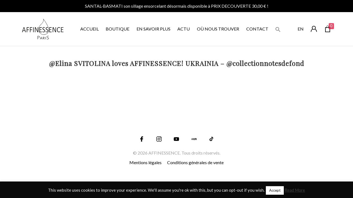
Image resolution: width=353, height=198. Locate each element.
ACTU (183, 28)
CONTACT (257, 28)
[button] (278, 28)
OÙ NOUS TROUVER (218, 28)
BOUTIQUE (117, 28)
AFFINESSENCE (164, 152)
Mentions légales (145, 162)
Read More (295, 190)
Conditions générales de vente (195, 162)
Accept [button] (274, 190)
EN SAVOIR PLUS (153, 28)
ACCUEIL (89, 28)
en (301, 28)
